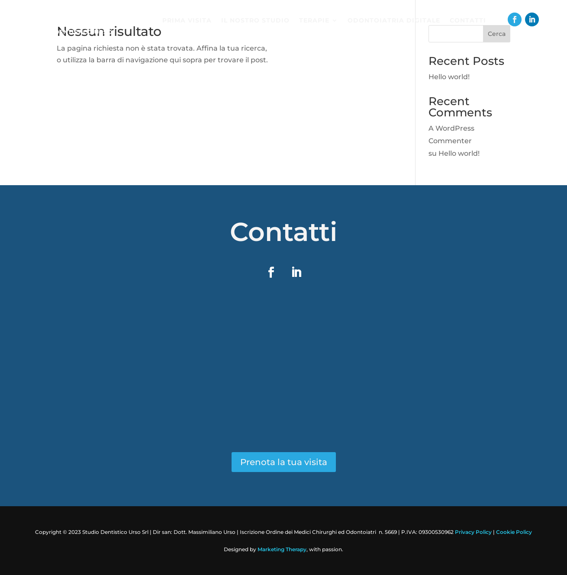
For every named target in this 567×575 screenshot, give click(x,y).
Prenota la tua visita (283, 462)
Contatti (468, 20)
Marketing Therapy (282, 549)
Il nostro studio (255, 20)
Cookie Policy (514, 532)
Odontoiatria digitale (394, 20)
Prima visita (187, 20)
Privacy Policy (473, 532)
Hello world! (449, 77)
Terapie (314, 20)
